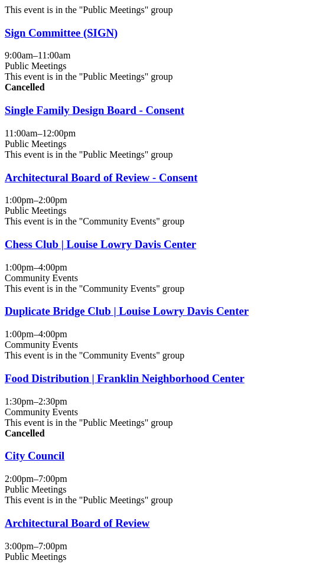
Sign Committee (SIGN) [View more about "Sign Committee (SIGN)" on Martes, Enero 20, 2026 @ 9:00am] (61, 33)
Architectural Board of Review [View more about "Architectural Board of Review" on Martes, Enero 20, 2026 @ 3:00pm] (77, 523)
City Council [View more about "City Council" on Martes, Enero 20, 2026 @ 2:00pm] (34, 455)
